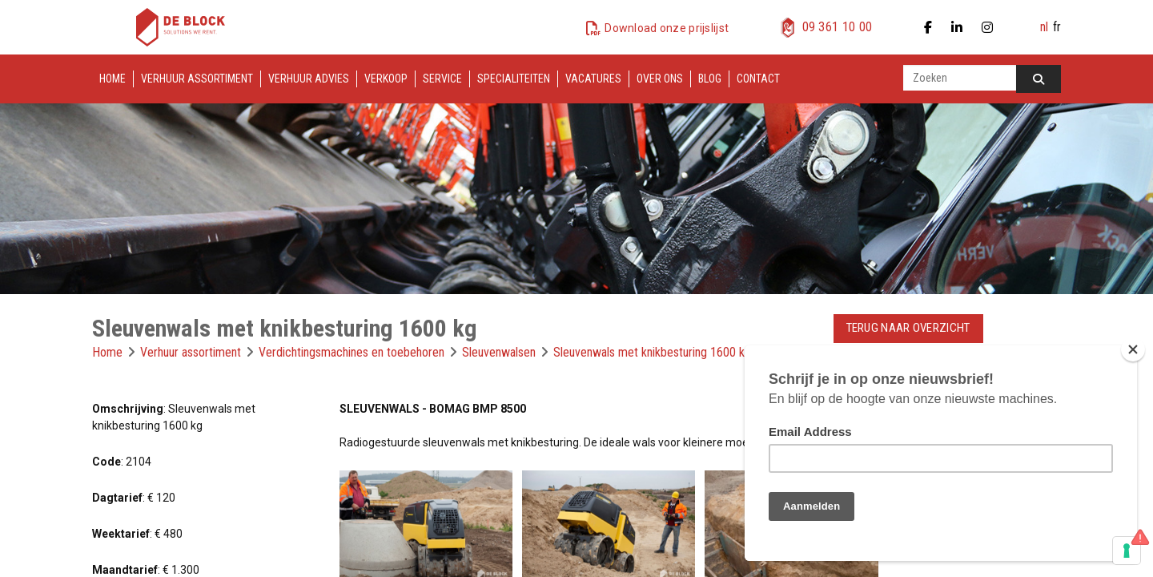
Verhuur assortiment (197, 78)
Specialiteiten (513, 78)
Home (112, 78)
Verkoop (386, 78)
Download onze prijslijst (667, 28)
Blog (709, 78)
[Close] (1133, 349)
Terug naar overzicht (908, 328)
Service (442, 78)
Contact (758, 78)
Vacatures (593, 78)
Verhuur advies (308, 78)
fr (1057, 26)
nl (1044, 26)
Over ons (660, 78)
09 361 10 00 (837, 26)
